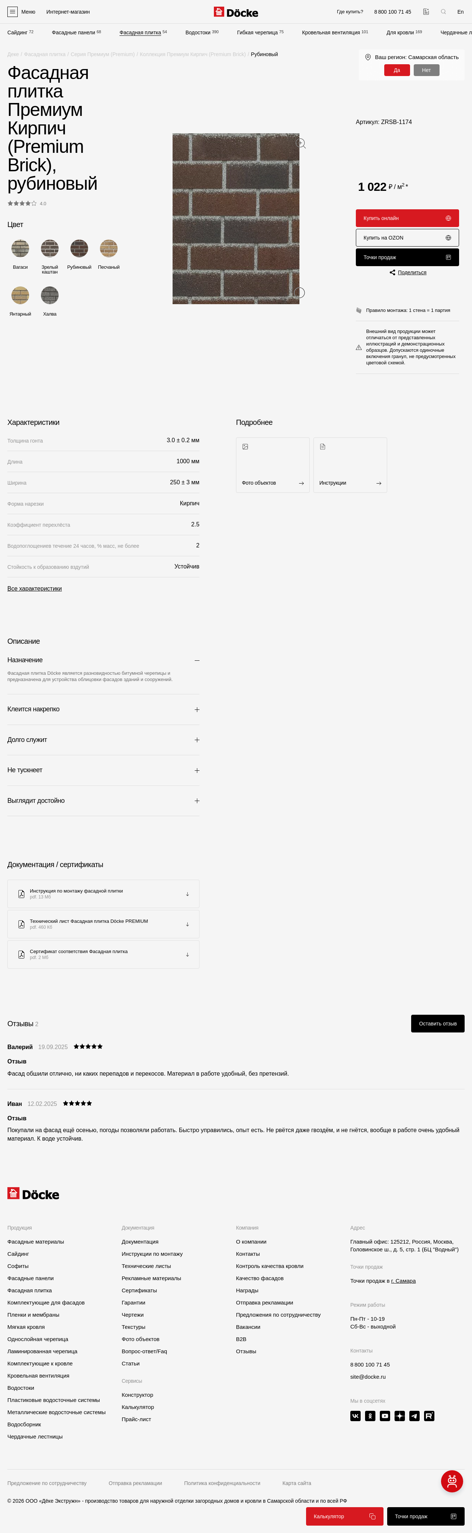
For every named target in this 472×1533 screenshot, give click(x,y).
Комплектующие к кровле (40, 1363)
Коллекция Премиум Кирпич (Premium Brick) (193, 54)
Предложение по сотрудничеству (47, 1483)
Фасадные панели (73, 32)
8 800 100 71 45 (370, 1364)
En (460, 12)
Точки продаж (407, 257)
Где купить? (350, 11)
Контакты (248, 1254)
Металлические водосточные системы (56, 1412)
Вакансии (248, 1327)
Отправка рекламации (264, 1302)
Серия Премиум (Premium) (103, 54)
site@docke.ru (368, 1377)
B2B (241, 1339)
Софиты (18, 1266)
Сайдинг (17, 32)
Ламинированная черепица (42, 1351)
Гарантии (133, 1302)
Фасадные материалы (35, 1241)
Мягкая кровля (26, 1327)
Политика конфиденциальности (222, 1483)
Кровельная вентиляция (331, 32)
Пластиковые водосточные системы (53, 1400)
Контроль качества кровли (269, 1266)
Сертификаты (139, 1290)
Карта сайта (296, 1483)
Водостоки (198, 32)
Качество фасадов (260, 1278)
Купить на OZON (407, 238)
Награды (247, 1290)
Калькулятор (345, 1516)
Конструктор (137, 1395)
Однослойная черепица (37, 1339)
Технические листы (146, 1266)
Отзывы (246, 1351)
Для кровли (400, 32)
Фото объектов (141, 1339)
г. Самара (403, 1281)
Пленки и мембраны (33, 1315)
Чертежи (133, 1315)
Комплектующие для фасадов (46, 1302)
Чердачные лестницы (35, 1436)
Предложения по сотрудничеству (278, 1315)
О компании (251, 1241)
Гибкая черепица (257, 32)
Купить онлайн (407, 218)
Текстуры (133, 1327)
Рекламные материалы (151, 1278)
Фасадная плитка (140, 32)
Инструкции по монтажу (152, 1254)
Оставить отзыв (438, 1024)
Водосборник (24, 1424)
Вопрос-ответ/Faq (144, 1351)
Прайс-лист (136, 1419)
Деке (13, 54)
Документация (140, 1241)
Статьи (131, 1363)
